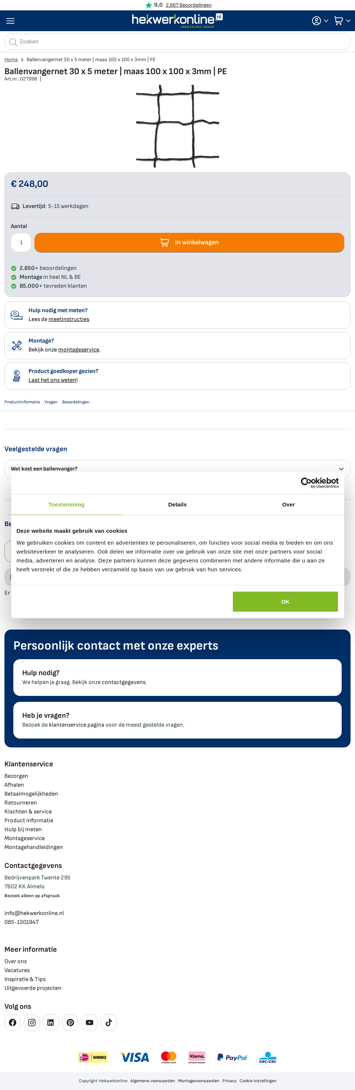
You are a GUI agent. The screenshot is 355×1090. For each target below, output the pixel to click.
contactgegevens (123, 682)
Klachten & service (28, 811)
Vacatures (17, 970)
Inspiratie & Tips (25, 979)
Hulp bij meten (23, 829)
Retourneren (20, 802)
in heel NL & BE (50, 277)
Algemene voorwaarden (152, 1081)
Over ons (15, 961)
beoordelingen (48, 268)
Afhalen (14, 785)
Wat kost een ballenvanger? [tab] (177, 468)
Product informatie (28, 820)
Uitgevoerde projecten (32, 988)
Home (11, 59)
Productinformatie (22, 402)
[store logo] (178, 20)
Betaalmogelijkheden (31, 793)
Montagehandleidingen (33, 847)
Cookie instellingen (258, 1081)
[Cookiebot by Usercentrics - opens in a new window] (306, 483)
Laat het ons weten (52, 380)
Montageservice (24, 838)
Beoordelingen (76, 402)
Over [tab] (288, 504)
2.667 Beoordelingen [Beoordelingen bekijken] (189, 5)
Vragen (51, 402)
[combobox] (177, 41)
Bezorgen (16, 776)
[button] (318, 20)
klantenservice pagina (76, 725)
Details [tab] (177, 504)
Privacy (229, 1081)
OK (285, 601)
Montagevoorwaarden (199, 1081)
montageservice (78, 349)
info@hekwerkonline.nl (34, 913)
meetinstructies (68, 319)
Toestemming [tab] (66, 504)
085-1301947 (21, 922)
